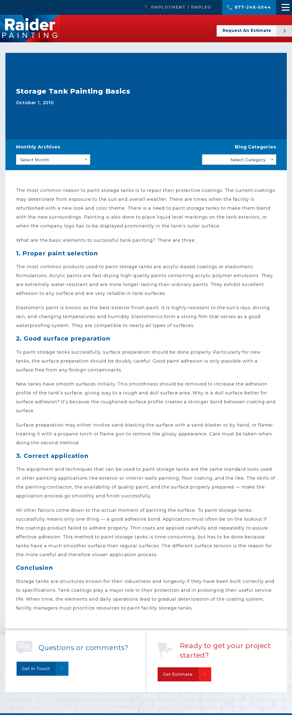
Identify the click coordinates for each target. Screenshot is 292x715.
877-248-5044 (253, 7)
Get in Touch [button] (38, 669)
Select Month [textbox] (34, 160)
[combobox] (53, 159)
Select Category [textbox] (248, 160)
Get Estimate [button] (179, 675)
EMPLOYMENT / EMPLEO (181, 7)
